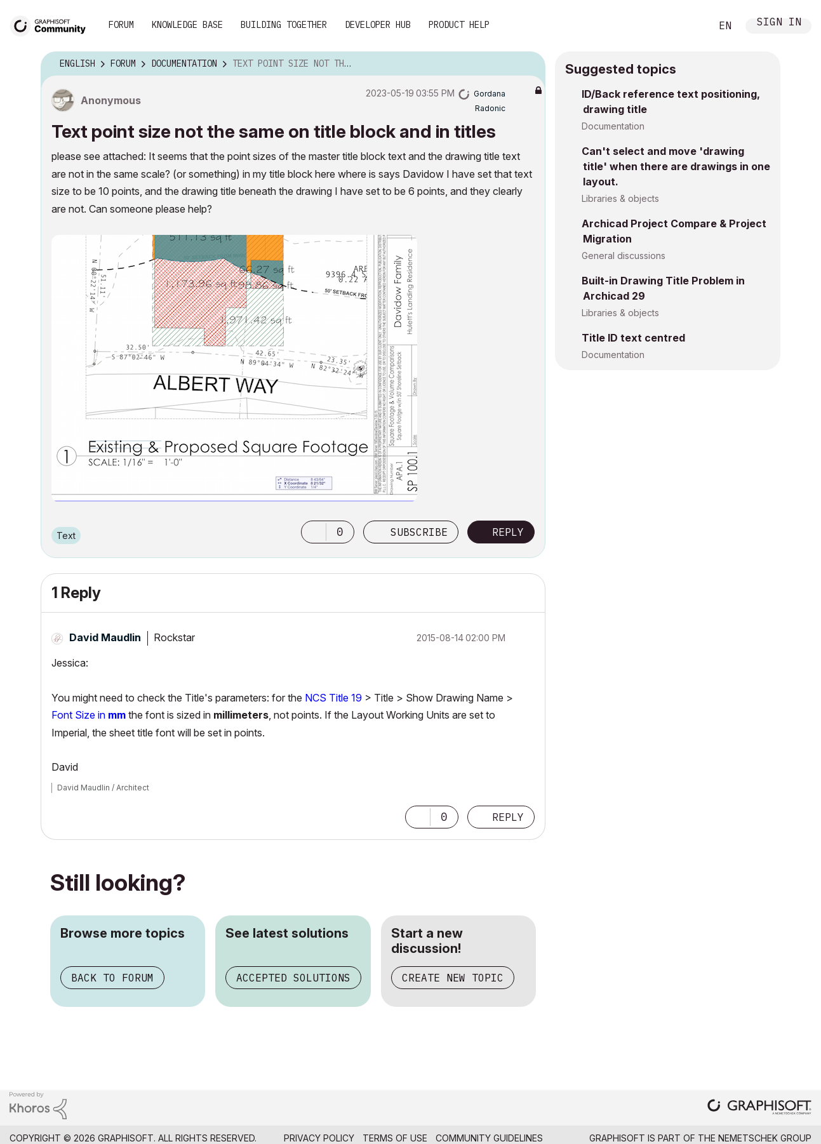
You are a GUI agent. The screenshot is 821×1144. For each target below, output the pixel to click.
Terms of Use (395, 1138)
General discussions (623, 255)
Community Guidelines (489, 1138)
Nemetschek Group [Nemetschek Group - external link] (764, 1138)
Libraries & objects (620, 198)
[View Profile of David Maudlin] (105, 637)
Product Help (459, 24)
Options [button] (527, 64)
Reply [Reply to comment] (508, 817)
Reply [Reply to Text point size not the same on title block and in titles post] (508, 532)
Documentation (613, 126)
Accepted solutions (293, 977)
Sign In (779, 23)
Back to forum (112, 977)
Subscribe (419, 532)
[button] (234, 368)
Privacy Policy (319, 1138)
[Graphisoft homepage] (759, 1108)
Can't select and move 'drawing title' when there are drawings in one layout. (676, 166)
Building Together (284, 24)
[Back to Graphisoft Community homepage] (52, 24)
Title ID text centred (633, 337)
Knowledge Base (187, 24)
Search (687, 26)
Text (66, 535)
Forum (121, 24)
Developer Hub (378, 24)
